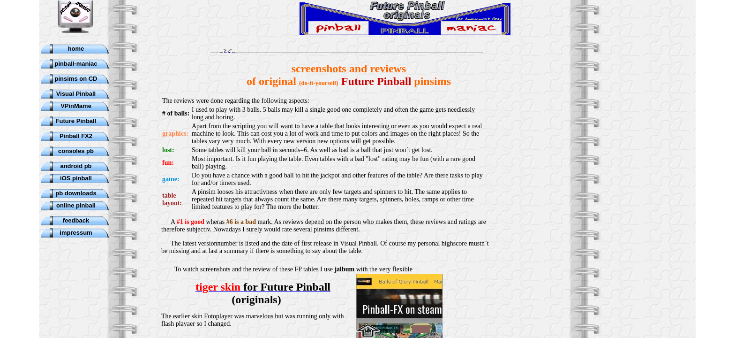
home (76, 48)
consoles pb (76, 150)
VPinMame (75, 105)
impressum (76, 232)
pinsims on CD (75, 78)
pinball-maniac (75, 63)
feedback (76, 220)
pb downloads (75, 193)
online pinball (76, 205)
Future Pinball (76, 120)
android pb (75, 165)
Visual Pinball (76, 93)
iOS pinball (76, 178)
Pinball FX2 (76, 135)
